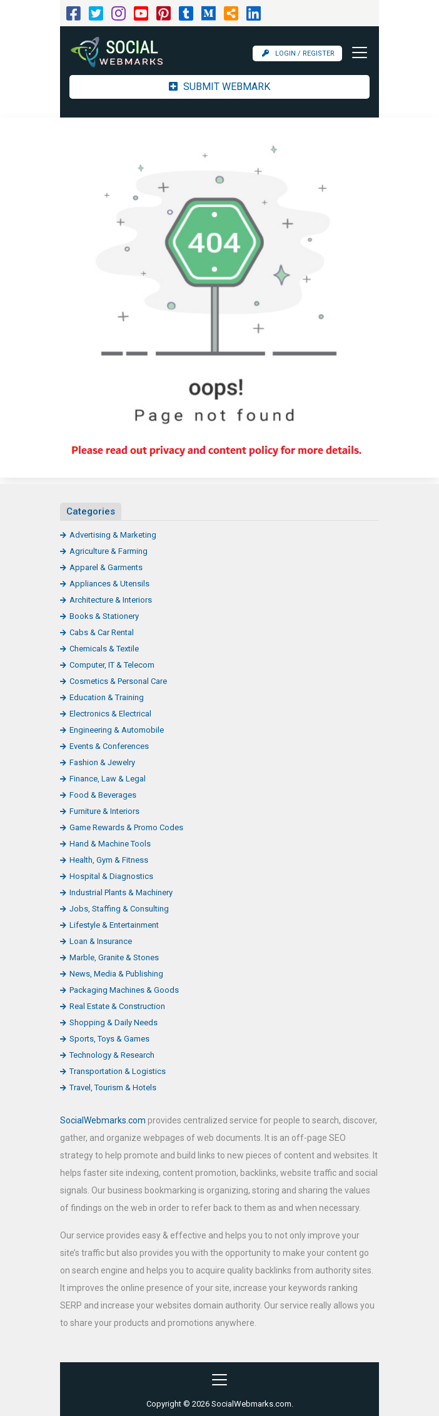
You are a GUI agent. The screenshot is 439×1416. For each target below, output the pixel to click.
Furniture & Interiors (104, 811)
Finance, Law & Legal (107, 778)
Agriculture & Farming (108, 551)
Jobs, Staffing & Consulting (119, 908)
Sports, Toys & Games (109, 1038)
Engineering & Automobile (116, 730)
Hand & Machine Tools (110, 843)
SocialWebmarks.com (103, 1120)
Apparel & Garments (106, 567)
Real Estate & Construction (117, 1006)
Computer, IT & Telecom (111, 665)
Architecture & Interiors (110, 600)
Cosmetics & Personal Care (118, 681)
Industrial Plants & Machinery (121, 892)
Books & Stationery (104, 616)
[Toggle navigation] (356, 52)
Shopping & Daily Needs (113, 1022)
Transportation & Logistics (117, 1071)
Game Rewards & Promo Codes (126, 827)
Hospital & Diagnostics (111, 876)
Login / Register (298, 53)
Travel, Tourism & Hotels (112, 1087)
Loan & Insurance (100, 941)
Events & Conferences (109, 746)
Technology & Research (111, 1055)
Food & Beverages (102, 795)
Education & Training (106, 697)
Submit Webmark (219, 87)
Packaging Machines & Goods (124, 990)
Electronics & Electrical (110, 713)
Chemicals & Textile (104, 648)
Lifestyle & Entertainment (114, 925)
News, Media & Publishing (116, 973)
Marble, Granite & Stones (114, 957)
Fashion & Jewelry (102, 762)
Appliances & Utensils (109, 583)
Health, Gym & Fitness (108, 860)
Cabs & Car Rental (101, 632)
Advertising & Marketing (112, 535)
